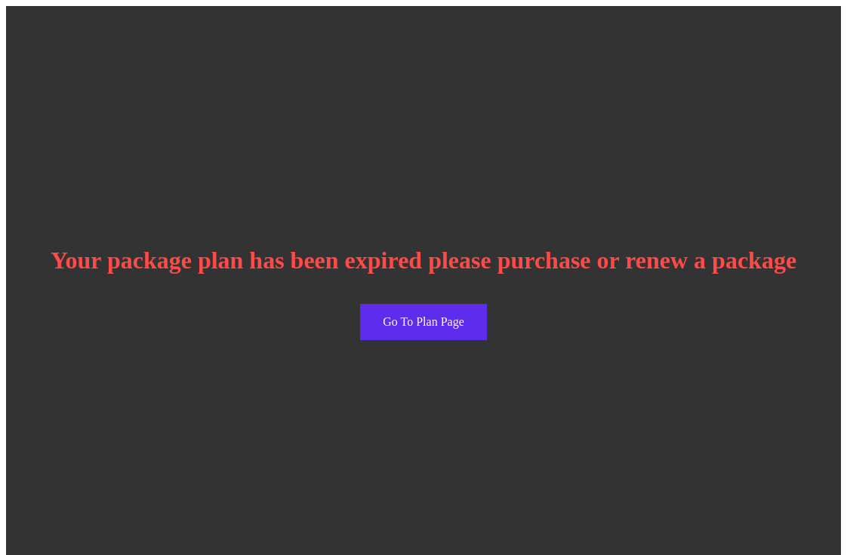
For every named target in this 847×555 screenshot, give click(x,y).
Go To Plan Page (423, 321)
